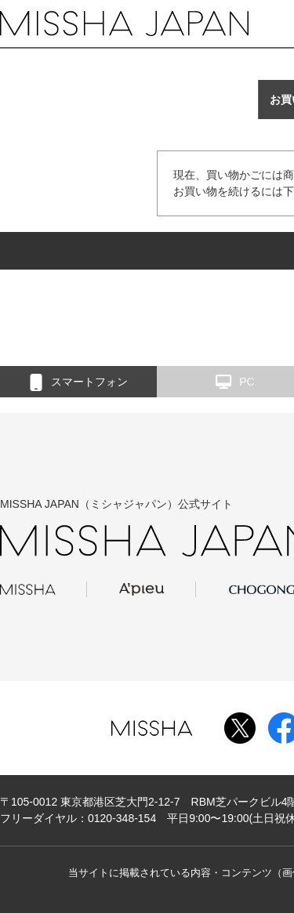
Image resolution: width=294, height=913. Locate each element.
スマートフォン (79, 382)
